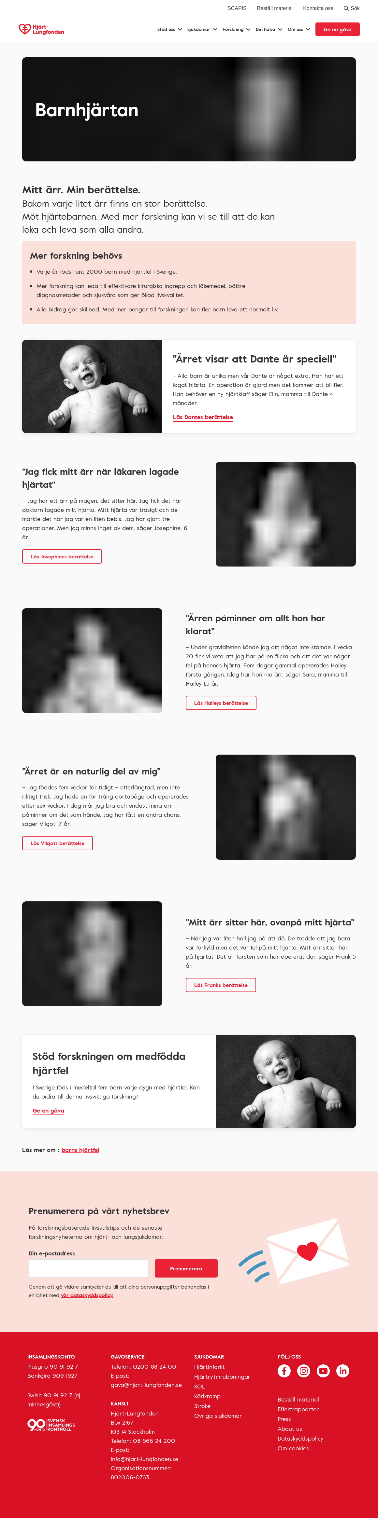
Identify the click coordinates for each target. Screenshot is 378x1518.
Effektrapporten (299, 1409)
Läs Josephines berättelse (62, 556)
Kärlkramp (207, 1396)
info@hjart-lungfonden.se (144, 1459)
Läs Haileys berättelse (221, 703)
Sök (352, 8)
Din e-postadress (52, 1253)
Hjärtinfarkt (209, 1366)
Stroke (202, 1406)
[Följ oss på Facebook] (284, 1370)
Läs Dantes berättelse (203, 417)
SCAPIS (237, 8)
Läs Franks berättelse (221, 985)
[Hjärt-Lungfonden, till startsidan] (41, 29)
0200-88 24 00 (154, 1366)
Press (284, 1419)
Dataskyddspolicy (301, 1438)
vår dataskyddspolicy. (87, 1295)
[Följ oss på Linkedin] (342, 1370)
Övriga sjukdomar (218, 1415)
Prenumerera (186, 1268)
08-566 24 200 (154, 1440)
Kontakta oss (318, 8)
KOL (199, 1386)
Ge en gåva (338, 29)
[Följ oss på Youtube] (323, 1370)
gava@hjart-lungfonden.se (146, 1384)
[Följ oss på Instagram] (303, 1370)
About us (290, 1428)
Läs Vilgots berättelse (57, 843)
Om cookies (293, 1448)
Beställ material (275, 8)
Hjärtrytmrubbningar (222, 1376)
